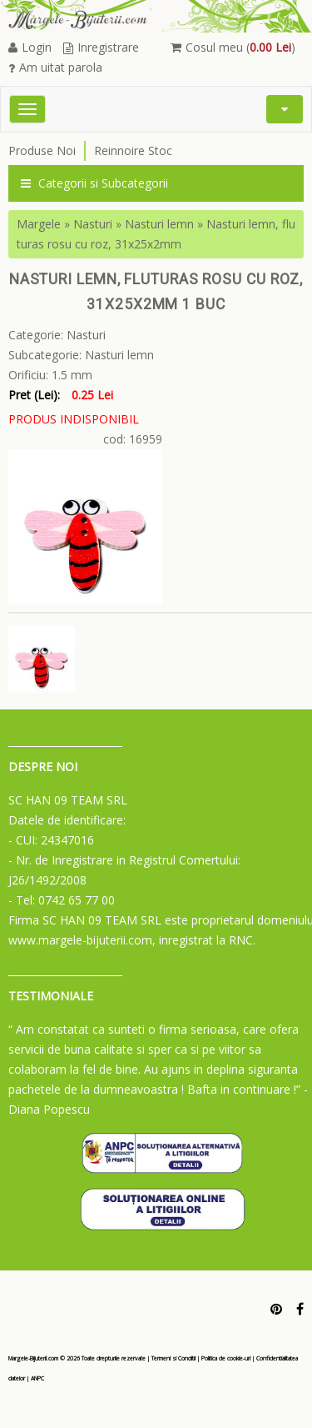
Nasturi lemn (159, 224)
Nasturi (92, 224)
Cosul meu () (233, 47)
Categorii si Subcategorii (94, 183)
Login (30, 47)
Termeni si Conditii (173, 1358)
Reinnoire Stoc (133, 150)
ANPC (37, 1378)
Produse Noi (42, 150)
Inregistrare (101, 47)
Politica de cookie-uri (225, 1358)
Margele (39, 224)
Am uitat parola (55, 67)
